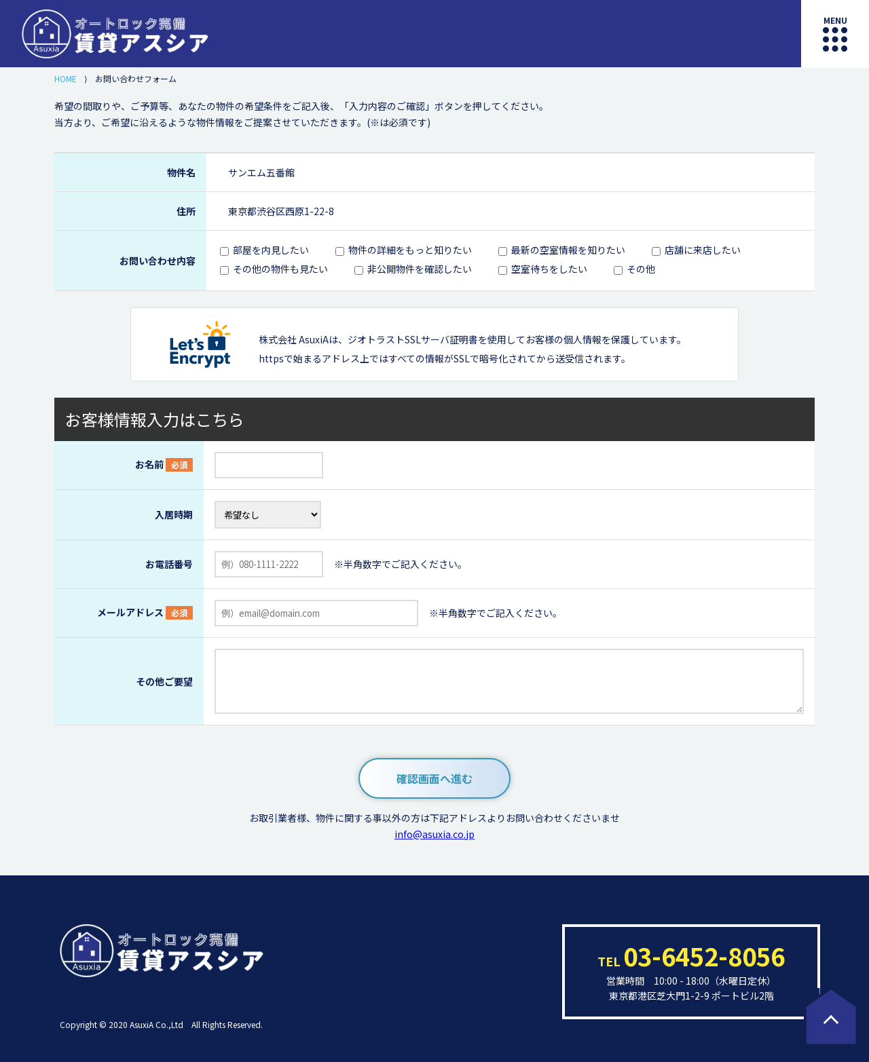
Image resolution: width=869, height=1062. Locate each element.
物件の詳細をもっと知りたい (410, 250)
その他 (641, 269)
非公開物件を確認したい (419, 269)
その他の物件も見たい (280, 269)
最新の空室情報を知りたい (568, 250)
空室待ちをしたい (549, 269)
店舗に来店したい (703, 250)
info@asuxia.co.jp (434, 834)
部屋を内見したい (271, 250)
